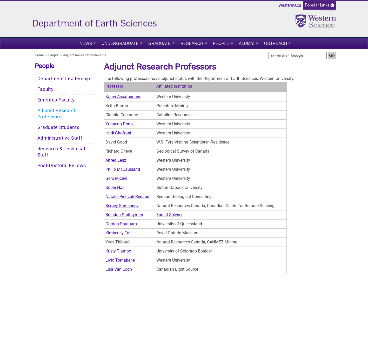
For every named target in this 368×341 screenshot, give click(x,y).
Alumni (247, 43)
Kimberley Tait (118, 232)
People (221, 43)
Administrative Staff (59, 138)
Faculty (45, 89)
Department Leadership (63, 78)
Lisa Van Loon (118, 269)
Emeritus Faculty (56, 100)
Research (191, 43)
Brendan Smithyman (124, 214)
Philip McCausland (122, 169)
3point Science (169, 214)
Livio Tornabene (120, 260)
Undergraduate (120, 43)
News (86, 43)
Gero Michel (116, 178)
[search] (298, 55)
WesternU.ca (289, 5)
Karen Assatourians (123, 96)
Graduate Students (58, 127)
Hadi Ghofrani (118, 133)
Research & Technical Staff (61, 152)
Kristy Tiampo (118, 251)
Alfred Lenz (115, 160)
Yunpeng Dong (119, 123)
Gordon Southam (121, 223)
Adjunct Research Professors (57, 113)
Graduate (159, 43)
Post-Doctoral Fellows (61, 165)
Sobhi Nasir (116, 187)
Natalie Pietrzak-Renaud (127, 196)
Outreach (275, 43)
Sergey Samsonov (122, 205)
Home (39, 55)
